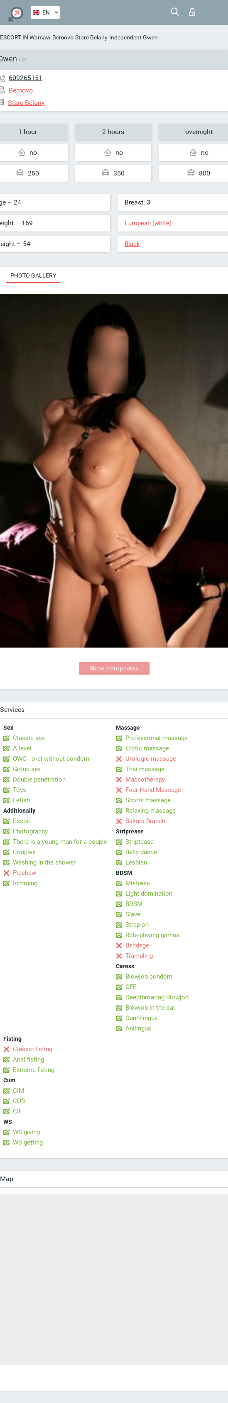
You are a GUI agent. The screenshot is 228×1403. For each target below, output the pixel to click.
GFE (131, 987)
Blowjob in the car (150, 1007)
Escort (22, 821)
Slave (132, 914)
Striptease (139, 841)
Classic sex (29, 738)
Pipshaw (24, 873)
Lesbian (136, 862)
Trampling (139, 956)
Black (132, 244)
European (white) (148, 223)
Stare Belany (91, 37)
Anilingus (138, 1028)
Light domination (148, 893)
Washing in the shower (44, 862)
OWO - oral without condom (51, 758)
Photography (30, 831)
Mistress (137, 883)
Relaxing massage (150, 810)
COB (19, 1101)
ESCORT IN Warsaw (25, 37)
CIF (17, 1111)
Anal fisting (28, 1059)
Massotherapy (145, 779)
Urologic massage (150, 758)
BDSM (133, 904)
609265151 (25, 78)
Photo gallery (33, 275)
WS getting (28, 1142)
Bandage (137, 945)
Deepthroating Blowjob (157, 997)
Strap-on (137, 924)
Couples (24, 852)
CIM (18, 1090)
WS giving (26, 1132)
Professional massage (156, 738)
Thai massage (144, 769)
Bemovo (63, 37)
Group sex (27, 769)
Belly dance (141, 852)
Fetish (21, 800)
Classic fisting (32, 1049)
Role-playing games (152, 935)
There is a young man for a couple (60, 841)
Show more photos (114, 668)
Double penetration (39, 779)
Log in (192, 12)
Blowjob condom (148, 976)
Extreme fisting (33, 1070)
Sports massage (148, 800)
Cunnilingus (141, 1018)
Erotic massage (147, 748)
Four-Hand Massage (153, 790)
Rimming (25, 883)
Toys (19, 790)
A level (22, 748)
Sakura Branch (145, 821)
